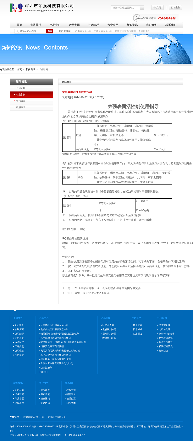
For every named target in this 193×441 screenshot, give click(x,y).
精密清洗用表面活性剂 (52, 346)
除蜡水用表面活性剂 (125, 31)
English (175, 7)
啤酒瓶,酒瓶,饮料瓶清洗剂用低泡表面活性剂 (63, 342)
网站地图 (71, 402)
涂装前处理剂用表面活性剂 (54, 325)
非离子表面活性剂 (103, 31)
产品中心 (55, 24)
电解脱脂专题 (109, 329)
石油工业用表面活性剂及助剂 (56, 355)
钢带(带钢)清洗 (166, 333)
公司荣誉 (19, 333)
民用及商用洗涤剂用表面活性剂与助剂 (60, 350)
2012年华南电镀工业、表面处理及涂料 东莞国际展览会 (101, 288)
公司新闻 (20, 88)
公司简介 (19, 325)
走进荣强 (35, 24)
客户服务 (151, 24)
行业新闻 (20, 94)
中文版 (157, 7)
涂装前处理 (164, 325)
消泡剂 (44, 372)
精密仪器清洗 (166, 346)
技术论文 (19, 355)
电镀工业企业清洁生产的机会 (86, 293)
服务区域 (45, 398)
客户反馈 (45, 394)
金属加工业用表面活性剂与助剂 (57, 363)
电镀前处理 (164, 329)
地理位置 (71, 398)
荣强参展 (20, 101)
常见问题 (45, 402)
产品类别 (19, 346)
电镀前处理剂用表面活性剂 (54, 329)
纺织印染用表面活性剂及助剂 (56, 359)
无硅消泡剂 (144, 31)
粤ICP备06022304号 (74, 435)
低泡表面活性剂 (83, 31)
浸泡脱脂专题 (109, 333)
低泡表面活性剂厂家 (33, 417)
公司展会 (19, 338)
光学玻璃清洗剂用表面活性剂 (56, 338)
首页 (19, 24)
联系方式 (71, 390)
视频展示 (20, 107)
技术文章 (137, 325)
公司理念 (19, 350)
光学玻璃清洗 (166, 338)
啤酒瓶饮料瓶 (166, 342)
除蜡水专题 (108, 325)
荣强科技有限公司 (57, 417)
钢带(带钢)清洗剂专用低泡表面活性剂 (60, 333)
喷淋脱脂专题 (109, 338)
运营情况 (19, 342)
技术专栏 (93, 24)
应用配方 (137, 333)
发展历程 (19, 329)
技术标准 (137, 329)
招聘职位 (71, 394)
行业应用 (113, 24)
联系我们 (170, 24)
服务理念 (45, 390)
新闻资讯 (132, 24)
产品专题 (74, 24)
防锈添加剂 (46, 367)
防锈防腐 (163, 350)
